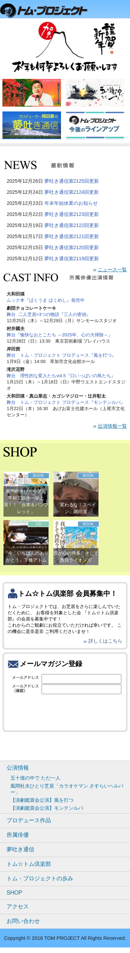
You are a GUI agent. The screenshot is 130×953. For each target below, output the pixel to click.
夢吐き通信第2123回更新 (71, 214)
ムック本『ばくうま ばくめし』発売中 (46, 300)
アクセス (18, 906)
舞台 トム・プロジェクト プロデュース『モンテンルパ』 (66, 402)
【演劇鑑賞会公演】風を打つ (41, 800)
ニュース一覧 (112, 269)
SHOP (14, 893)
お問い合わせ (23, 921)
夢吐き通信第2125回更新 (71, 181)
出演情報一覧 (112, 426)
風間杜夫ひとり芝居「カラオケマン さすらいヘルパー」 (66, 789)
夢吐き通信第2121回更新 (71, 236)
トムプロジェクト (46, 11)
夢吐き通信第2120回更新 (71, 247)
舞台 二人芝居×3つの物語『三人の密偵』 (49, 314)
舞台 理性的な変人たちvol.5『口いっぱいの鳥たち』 (61, 375)
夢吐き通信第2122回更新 (71, 225)
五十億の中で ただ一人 (35, 778)
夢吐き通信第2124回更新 (71, 192)
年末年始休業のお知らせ (71, 203)
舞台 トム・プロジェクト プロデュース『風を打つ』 (61, 355)
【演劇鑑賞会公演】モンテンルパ (46, 808)
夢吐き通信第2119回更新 (71, 258)
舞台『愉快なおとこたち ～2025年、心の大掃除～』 (60, 334)
